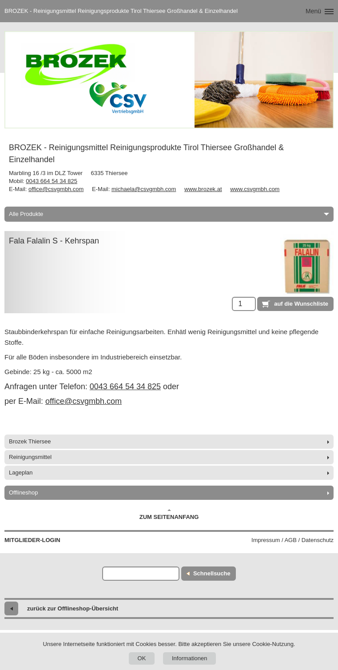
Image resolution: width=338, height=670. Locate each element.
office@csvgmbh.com (56, 189)
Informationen (189, 658)
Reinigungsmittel (30, 457)
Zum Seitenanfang (169, 514)
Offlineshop (23, 492)
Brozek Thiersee (30, 441)
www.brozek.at (203, 189)
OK (142, 658)
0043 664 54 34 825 (51, 181)
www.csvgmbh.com (254, 189)
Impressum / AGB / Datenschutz (292, 540)
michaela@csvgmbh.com (143, 189)
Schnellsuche (212, 573)
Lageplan (21, 472)
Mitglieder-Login (32, 540)
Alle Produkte (169, 214)
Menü (313, 11)
